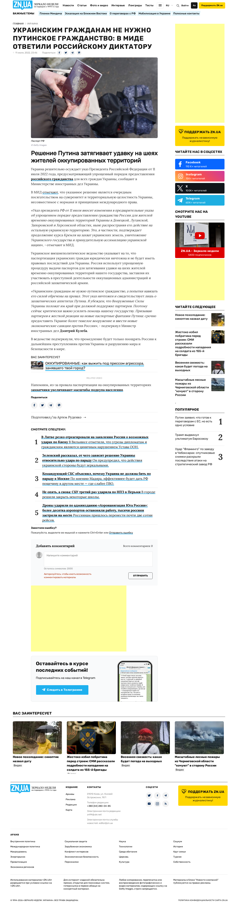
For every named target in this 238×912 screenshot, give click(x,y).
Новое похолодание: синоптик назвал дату (191, 317)
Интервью (118, 5)
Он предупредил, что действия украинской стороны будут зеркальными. (92, 460)
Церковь (123, 856)
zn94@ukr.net (94, 814)
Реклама (70, 799)
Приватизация (18, 862)
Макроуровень (18, 851)
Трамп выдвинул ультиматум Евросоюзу (191, 436)
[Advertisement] (78, 618)
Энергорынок (17, 856)
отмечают (50, 192)
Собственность (181, 862)
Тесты (149, 5)
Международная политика (25, 846)
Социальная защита (76, 841)
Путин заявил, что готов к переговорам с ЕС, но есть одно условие (193, 421)
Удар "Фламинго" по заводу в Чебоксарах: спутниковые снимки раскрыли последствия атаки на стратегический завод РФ (195, 456)
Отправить (140, 575)
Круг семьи (179, 851)
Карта (69, 810)
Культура (124, 862)
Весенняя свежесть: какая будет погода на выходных (191, 366)
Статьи (82, 5)
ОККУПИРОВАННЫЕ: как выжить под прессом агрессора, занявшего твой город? (94, 365)
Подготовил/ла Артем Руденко (56, 417)
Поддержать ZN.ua (212, 5)
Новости (68, 5)
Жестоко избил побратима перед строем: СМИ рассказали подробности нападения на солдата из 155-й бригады (193, 343)
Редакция (71, 804)
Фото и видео (99, 5)
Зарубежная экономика (78, 846)
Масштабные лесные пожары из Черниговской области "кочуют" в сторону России (192, 387)
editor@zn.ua (106, 823)
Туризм (177, 856)
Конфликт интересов (76, 851)
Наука (122, 841)
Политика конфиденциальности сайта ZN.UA (203, 900)
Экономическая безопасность (82, 856)
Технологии (125, 846)
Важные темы (23, 13)
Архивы (70, 794)
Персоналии (72, 862)
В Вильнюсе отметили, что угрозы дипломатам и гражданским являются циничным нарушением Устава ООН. (94, 442)
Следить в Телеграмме (62, 690)
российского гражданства (52, 179)
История (178, 846)
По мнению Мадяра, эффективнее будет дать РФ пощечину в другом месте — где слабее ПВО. (96, 479)
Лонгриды (135, 5)
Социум (177, 841)
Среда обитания (128, 851)
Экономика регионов (22, 867)
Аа (194, 5)
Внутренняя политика (22, 841)
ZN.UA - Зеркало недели (200, 251)
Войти (185, 5)
